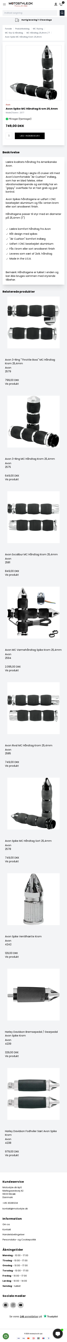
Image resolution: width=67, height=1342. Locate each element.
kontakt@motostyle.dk (15, 1208)
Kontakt (7, 1229)
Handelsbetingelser (13, 1234)
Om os (6, 1224)
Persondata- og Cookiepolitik (19, 1239)
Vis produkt (12, 384)
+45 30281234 (10, 1202)
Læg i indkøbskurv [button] (30, 136)
